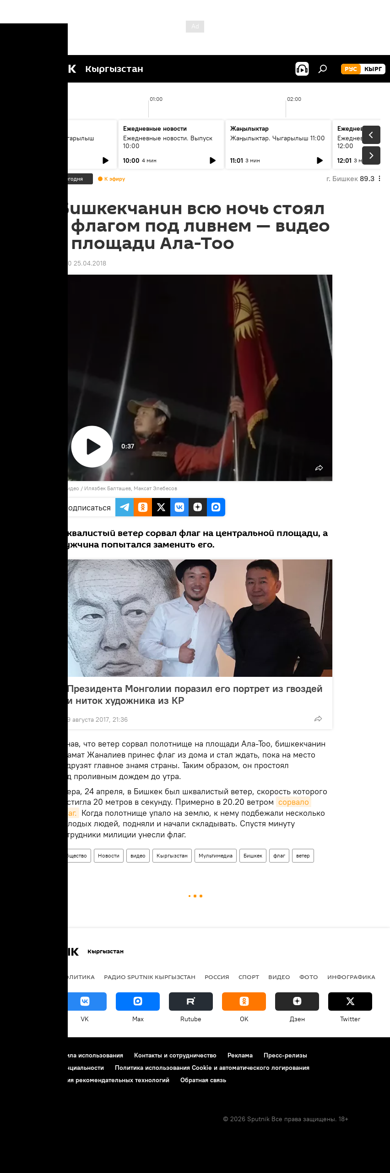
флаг (279, 855)
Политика (77, 977)
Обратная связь (203, 1080)
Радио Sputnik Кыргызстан (149, 977)
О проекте (25, 1055)
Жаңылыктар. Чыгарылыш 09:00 (55, 142)
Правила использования (87, 1055)
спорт (248, 977)
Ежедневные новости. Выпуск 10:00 (167, 142)
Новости (108, 855)
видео (138, 855)
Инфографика (351, 977)
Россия (217, 977)
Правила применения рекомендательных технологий (89, 1080)
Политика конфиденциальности (57, 1067)
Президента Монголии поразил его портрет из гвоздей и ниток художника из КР (195, 694)
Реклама (240, 1055)
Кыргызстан (172, 855)
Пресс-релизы (285, 1055)
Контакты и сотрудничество (175, 1055)
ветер (303, 855)
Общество (74, 855)
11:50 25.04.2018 (82, 263)
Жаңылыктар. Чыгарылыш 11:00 (277, 138)
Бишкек (253, 855)
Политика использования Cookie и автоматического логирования (212, 1067)
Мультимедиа (216, 855)
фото (308, 977)
